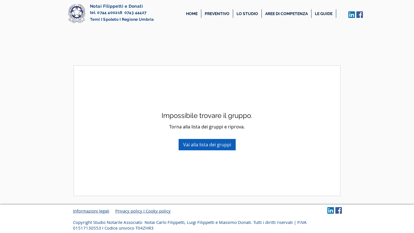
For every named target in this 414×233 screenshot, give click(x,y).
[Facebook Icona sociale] (359, 14)
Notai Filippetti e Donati (116, 6)
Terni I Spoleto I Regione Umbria (122, 19)
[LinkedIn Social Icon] (351, 14)
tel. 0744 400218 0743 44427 (118, 12)
